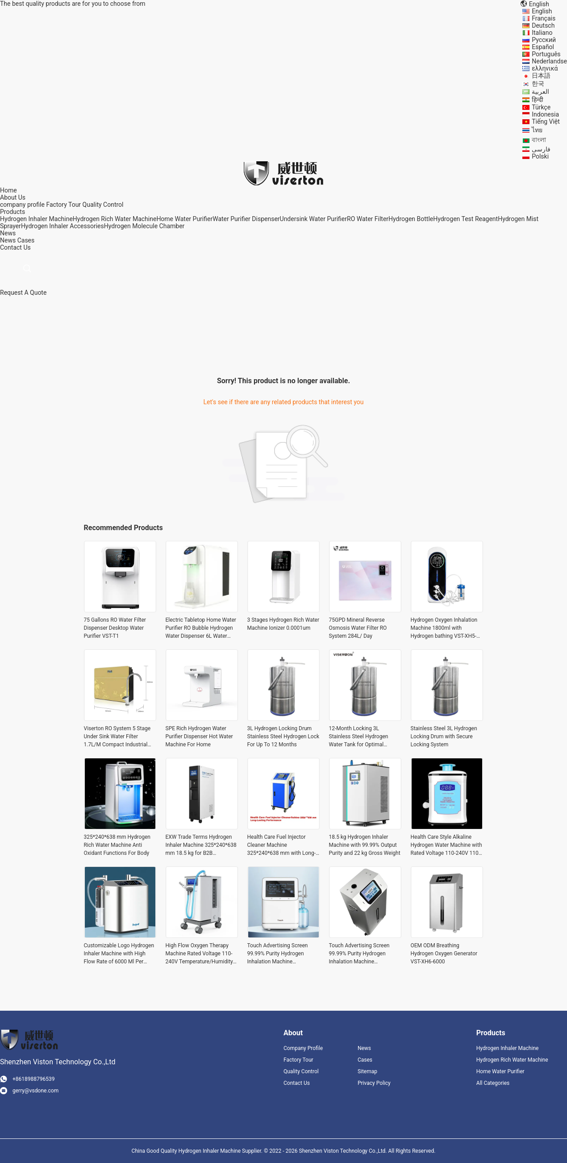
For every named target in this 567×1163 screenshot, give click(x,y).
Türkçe (541, 107)
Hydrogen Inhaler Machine (36, 218)
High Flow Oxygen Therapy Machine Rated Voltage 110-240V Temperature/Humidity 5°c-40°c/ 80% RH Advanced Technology (199, 954)
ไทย (537, 130)
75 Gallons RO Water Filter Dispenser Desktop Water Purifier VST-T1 (115, 628)
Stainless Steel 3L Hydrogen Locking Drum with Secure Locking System (444, 736)
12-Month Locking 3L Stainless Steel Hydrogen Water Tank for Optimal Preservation (358, 737)
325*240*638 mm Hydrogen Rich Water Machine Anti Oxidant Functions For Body (117, 845)
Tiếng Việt (546, 121)
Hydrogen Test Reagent (465, 218)
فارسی (541, 149)
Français (543, 18)
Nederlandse (549, 61)
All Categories (492, 1083)
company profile (22, 204)
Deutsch (543, 25)
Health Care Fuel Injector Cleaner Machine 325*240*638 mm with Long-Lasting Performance (281, 845)
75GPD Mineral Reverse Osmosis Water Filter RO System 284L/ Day (358, 628)
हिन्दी (537, 99)
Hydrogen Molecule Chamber (144, 226)
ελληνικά (545, 68)
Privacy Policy (374, 1083)
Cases (26, 240)
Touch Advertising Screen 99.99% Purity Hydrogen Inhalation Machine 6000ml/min (277, 954)
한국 (538, 83)
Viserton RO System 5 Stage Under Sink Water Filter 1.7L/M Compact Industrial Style (117, 737)
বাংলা (539, 139)
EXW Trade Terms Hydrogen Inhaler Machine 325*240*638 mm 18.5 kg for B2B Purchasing (201, 845)
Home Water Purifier (184, 218)
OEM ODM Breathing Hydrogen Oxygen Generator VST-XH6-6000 (444, 953)
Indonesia (545, 114)
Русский (544, 39)
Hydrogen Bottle (410, 218)
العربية (540, 91)
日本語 (541, 75)
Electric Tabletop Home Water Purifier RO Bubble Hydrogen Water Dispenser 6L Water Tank (201, 628)
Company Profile (303, 1048)
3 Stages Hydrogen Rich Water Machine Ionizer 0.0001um (283, 624)
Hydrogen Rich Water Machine (115, 218)
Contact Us (297, 1083)
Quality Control (103, 204)
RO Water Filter (367, 218)
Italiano (542, 32)
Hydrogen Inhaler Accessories (62, 226)
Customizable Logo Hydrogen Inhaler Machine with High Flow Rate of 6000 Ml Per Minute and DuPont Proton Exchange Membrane (119, 954)
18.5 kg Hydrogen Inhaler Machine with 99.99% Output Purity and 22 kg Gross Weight (364, 845)
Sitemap (367, 1071)
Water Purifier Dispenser (246, 218)
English (542, 11)
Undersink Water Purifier (313, 218)
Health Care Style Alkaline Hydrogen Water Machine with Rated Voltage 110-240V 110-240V (446, 845)
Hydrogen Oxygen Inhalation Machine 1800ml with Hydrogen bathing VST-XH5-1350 (444, 628)
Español (543, 46)
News (8, 240)
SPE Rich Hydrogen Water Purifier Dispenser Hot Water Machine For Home (199, 736)
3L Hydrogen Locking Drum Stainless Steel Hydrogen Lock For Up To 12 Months (283, 736)
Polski (540, 156)
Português (546, 54)
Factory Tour (63, 204)
